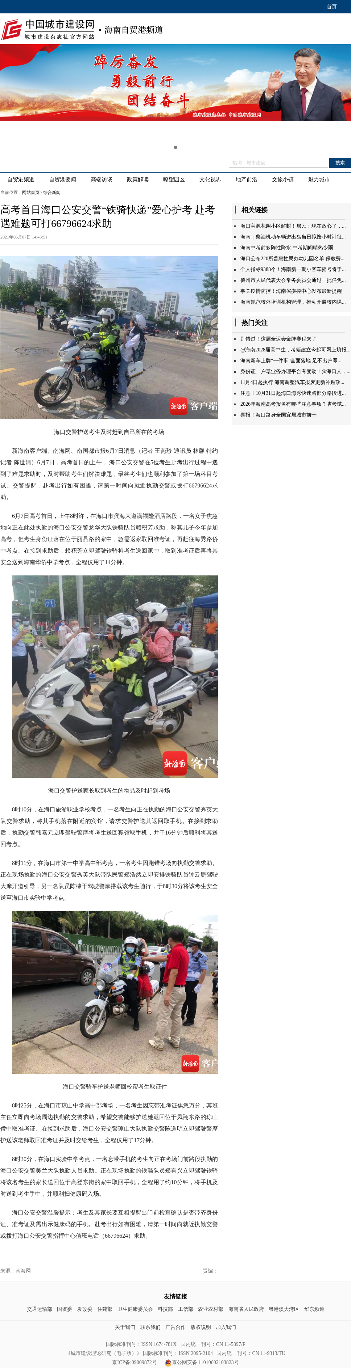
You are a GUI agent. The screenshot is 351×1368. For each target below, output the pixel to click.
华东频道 (314, 1309)
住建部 (104, 1309)
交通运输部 (39, 1309)
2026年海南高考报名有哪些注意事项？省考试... (293, 404)
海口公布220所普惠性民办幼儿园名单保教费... (292, 258)
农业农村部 (210, 1309)
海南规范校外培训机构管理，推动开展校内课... (293, 302)
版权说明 (201, 1327)
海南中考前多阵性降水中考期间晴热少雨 (286, 247)
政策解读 (138, 179)
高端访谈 (101, 179)
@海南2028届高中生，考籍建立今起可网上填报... (295, 349)
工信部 (185, 1309)
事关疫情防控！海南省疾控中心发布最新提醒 (291, 291)
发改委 (84, 1309)
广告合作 (175, 1327)
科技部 (165, 1309)
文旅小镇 (283, 179)
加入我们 (226, 1327)
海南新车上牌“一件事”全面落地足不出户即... (290, 360)
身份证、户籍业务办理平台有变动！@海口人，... (295, 371)
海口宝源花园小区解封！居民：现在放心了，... (293, 226)
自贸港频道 (20, 179)
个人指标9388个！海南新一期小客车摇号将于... (293, 269)
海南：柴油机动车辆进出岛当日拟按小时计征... (293, 237)
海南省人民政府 (246, 1309)
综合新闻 (52, 192)
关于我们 (125, 1327)
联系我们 (150, 1327)
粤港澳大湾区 (284, 1309)
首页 (332, 6)
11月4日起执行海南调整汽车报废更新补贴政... (292, 382)
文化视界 (210, 179)
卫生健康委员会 (135, 1309)
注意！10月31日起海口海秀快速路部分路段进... (293, 393)
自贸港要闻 (62, 179)
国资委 (64, 1309)
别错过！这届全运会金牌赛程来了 (278, 339)
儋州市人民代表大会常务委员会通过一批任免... (293, 280)
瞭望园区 (174, 179)
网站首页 (31, 192)
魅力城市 (319, 179)
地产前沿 (246, 179)
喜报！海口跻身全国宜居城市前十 (278, 415)
